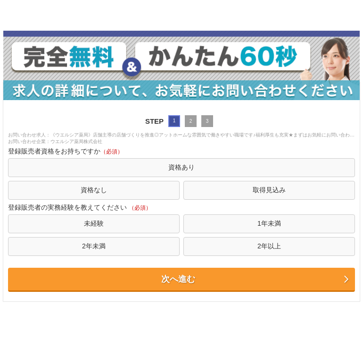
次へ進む (255, 279)
